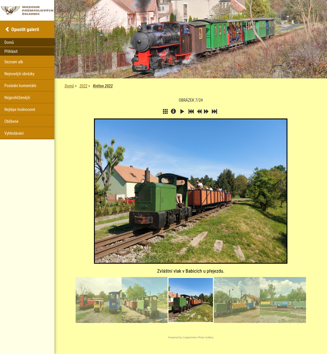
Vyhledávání (14, 133)
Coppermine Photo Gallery (198, 337)
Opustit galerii (25, 29)
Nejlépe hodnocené (19, 109)
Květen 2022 (103, 86)
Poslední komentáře (20, 85)
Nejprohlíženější (17, 97)
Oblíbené (11, 121)
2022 (83, 86)
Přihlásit (11, 51)
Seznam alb (13, 62)
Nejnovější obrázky (19, 73)
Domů (69, 86)
